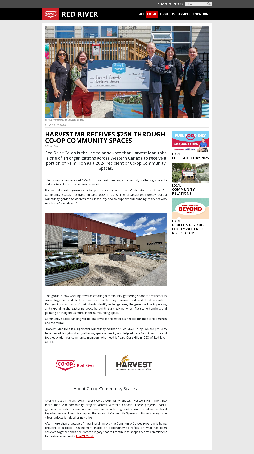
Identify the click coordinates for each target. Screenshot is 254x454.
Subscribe (164, 4)
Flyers (178, 4)
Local (152, 14)
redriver (50, 125)
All (141, 14)
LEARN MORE (85, 436)
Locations (201, 14)
